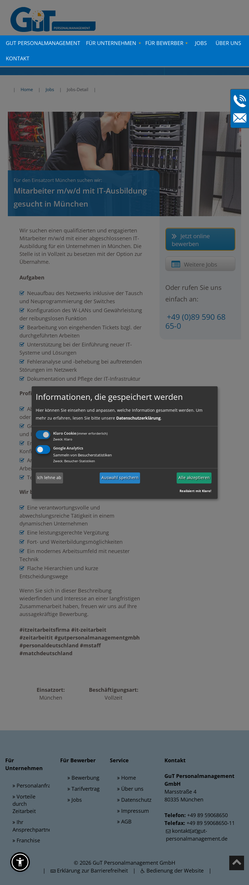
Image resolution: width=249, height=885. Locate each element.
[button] (20, 862)
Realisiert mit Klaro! (195, 491)
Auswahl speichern (120, 478)
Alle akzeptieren (194, 478)
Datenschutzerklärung (138, 418)
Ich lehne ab (49, 478)
